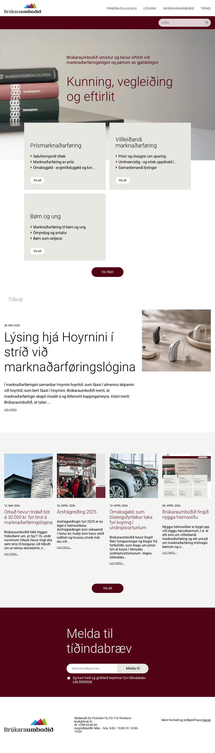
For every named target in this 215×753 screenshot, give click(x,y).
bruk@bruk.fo (83, 721)
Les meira (10, 409)
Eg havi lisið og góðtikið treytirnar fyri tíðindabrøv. (109, 679)
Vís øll (107, 588)
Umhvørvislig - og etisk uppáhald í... (147, 162)
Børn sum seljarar (47, 238)
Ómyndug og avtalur (50, 232)
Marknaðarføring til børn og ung (59, 227)
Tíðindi (206, 8)
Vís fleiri (107, 272)
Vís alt (37, 180)
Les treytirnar (82, 681)
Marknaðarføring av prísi (53, 162)
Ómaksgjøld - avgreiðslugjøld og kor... (64, 167)
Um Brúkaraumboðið (178, 8)
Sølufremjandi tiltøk (49, 156)
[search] (185, 23)
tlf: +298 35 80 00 (85, 725)
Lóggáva (149, 8)
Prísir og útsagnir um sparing (142, 156)
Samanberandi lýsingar (137, 167)
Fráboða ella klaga (122, 8)
